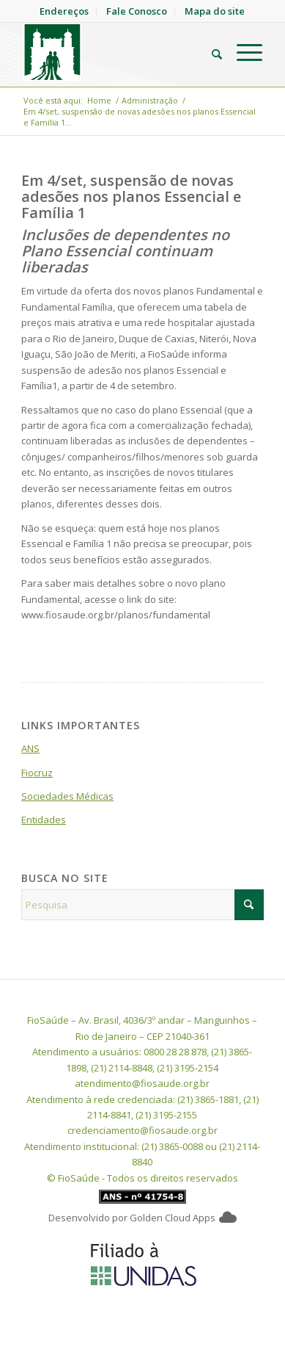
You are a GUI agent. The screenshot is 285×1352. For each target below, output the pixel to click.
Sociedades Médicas (67, 796)
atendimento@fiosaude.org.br (142, 1083)
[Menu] (242, 52)
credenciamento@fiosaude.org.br (142, 1130)
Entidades (43, 819)
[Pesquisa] (209, 52)
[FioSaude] (118, 52)
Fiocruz (37, 772)
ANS (30, 748)
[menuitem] (209, 52)
